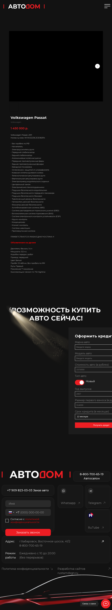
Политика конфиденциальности (25, 568)
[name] (28, 503)
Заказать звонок (28, 532)
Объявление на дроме (23, 242)
